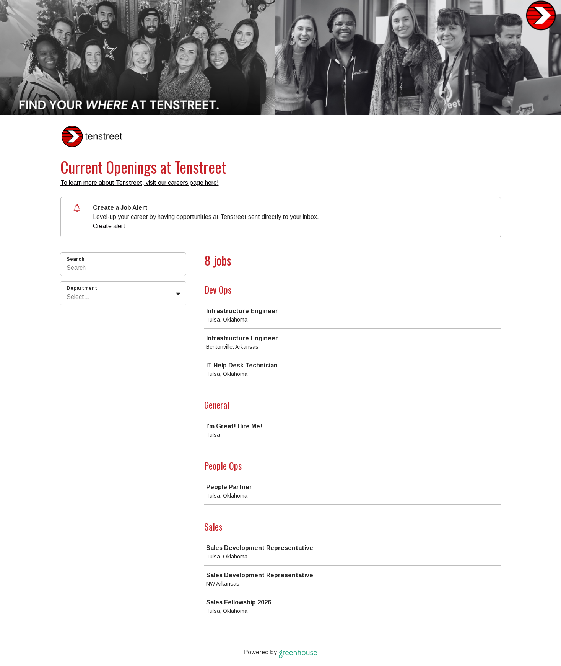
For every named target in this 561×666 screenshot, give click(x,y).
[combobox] (67, 297)
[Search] (123, 269)
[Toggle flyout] (178, 294)
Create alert (109, 226)
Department (82, 288)
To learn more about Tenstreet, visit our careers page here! (139, 183)
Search (76, 259)
